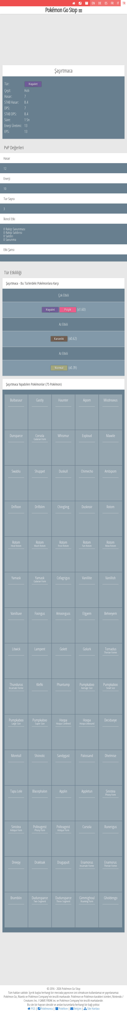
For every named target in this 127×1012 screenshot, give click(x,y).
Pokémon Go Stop (63, 10)
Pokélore (61, 1008)
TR (123, 3)
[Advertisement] (63, 38)
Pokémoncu (45, 1008)
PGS (31, 1008)
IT (118, 3)
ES (106, 3)
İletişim (75, 1008)
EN (93, 3)
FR (112, 3)
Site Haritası (91, 1008)
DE (99, 3)
